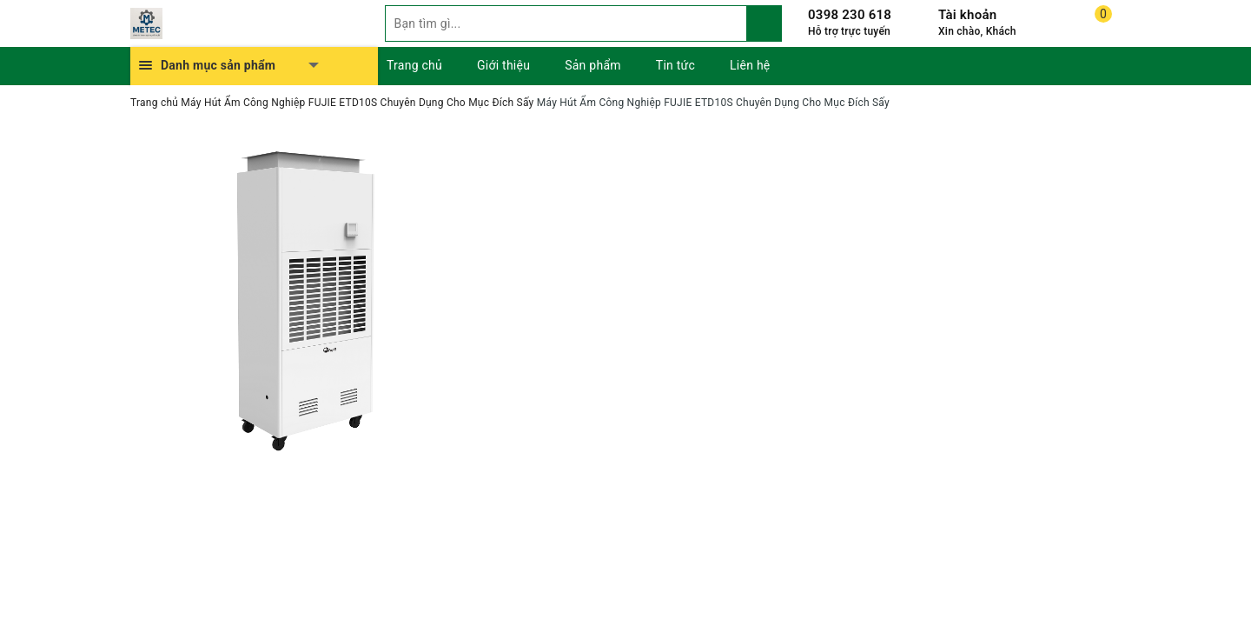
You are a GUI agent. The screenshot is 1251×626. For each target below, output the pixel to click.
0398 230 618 (849, 15)
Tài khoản (967, 15)
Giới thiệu (503, 65)
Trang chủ (414, 65)
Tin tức (675, 65)
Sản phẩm (593, 65)
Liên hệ (750, 65)
